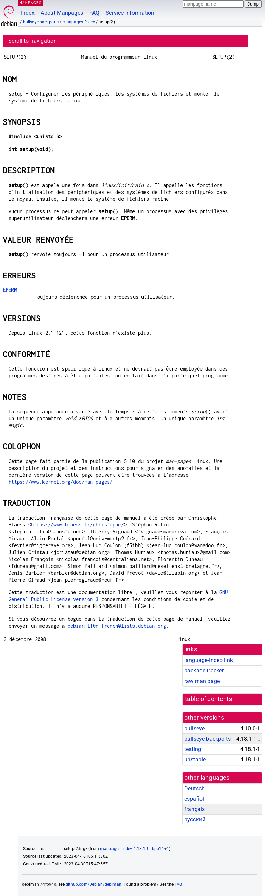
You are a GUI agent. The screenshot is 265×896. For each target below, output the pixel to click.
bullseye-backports (41, 22)
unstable (195, 759)
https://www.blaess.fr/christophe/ (77, 525)
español (194, 799)
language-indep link (208, 660)
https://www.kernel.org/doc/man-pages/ (61, 482)
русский (194, 819)
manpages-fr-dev (79, 22)
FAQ (94, 13)
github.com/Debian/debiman (93, 884)
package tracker (204, 670)
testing (192, 749)
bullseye (194, 728)
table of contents (208, 699)
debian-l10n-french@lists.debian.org (117, 626)
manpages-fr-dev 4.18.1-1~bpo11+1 (134, 848)
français (194, 809)
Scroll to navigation (32, 41)
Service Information (130, 13)
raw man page (202, 681)
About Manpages (62, 13)
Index (28, 13)
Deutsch (194, 788)
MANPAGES (31, 2)
